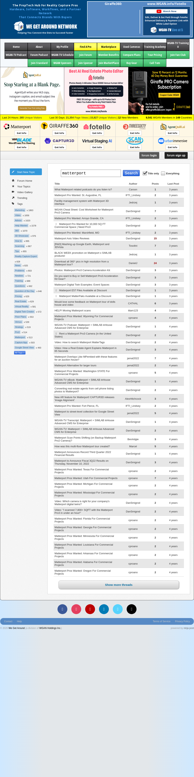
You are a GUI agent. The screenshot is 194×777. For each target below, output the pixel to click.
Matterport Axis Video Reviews (72, 238)
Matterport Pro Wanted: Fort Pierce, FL (77, 405)
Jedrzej (133, 202)
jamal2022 (133, 358)
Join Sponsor (85, 63)
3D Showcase (21, 236)
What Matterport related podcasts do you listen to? (83, 189)
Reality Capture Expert (26, 256)
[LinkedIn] (104, 609)
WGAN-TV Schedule (62, 55)
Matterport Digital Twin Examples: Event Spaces (82, 284)
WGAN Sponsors (62, 63)
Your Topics (21, 186)
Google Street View (24, 347)
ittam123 (133, 310)
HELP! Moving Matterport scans (73, 310)
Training (19, 281)
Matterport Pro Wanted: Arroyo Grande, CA (79, 218)
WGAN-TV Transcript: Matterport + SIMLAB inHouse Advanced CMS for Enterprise (84, 422)
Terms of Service (161, 621)
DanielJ (133, 263)
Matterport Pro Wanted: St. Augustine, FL (78, 195)
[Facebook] (62, 609)
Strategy (19, 327)
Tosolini (133, 245)
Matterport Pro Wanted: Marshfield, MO (77, 232)
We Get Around (16, 628)
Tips (17, 251)
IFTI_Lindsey (133, 195)
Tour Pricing (155, 55)
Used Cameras (131, 47)
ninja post (189, 628)
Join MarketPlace (109, 63)
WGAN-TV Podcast (16, 55)
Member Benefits (108, 55)
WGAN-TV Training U (178, 45)
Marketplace (108, 47)
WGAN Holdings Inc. (50, 628)
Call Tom (155, 63)
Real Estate (20, 301)
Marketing (19, 210)
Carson (133, 189)
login (149, 155)
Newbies (19, 275)
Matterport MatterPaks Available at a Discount (85, 296)
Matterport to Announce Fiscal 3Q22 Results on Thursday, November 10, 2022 (81, 462)
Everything (170, 173)
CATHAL (133, 303)
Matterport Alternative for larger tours (75, 365)
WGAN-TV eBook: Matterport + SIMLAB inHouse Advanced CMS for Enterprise (82, 381)
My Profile (62, 47)
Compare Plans (131, 55)
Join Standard (39, 63)
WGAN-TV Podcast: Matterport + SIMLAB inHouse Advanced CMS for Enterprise (83, 326)
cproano (133, 317)
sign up (176, 155)
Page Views (77, 117)
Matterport (20, 337)
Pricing (18, 296)
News (18, 265)
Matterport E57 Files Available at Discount (83, 290)
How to (18, 241)
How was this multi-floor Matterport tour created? (82, 446)
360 (17, 230)
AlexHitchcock (133, 398)
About (39, 47)
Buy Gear (131, 63)
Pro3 (17, 332)
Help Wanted (21, 225)
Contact (8, 621)
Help (19, 621)
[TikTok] (132, 609)
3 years (173, 189)
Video (18, 215)
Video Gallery (22, 192)
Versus (18, 322)
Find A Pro (85, 47)
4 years (173, 317)
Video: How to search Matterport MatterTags (80, 342)
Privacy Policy (182, 621)
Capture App (21, 342)
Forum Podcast (39, 55)
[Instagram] (76, 609)
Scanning (19, 246)
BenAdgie (132, 439)
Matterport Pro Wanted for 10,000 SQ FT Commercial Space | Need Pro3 (80, 225)
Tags (17, 203)
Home (16, 47)
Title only (151, 173)
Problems (19, 270)
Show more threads (118, 584)
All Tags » (19, 352)
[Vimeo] (118, 609)
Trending (19, 197)
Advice (18, 220)
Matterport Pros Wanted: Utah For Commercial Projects (86, 478)
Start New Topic (23, 172)
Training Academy (155, 47)
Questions (20, 286)
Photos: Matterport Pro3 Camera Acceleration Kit (82, 270)
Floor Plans (20, 317)
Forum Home (22, 180)
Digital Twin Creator (24, 311)
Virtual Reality (21, 306)
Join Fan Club (178, 55)
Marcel (133, 446)
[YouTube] (90, 609)
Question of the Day (24, 291)
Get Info (21, 133)
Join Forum (85, 55)
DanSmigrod (133, 211)
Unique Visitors (31, 117)
